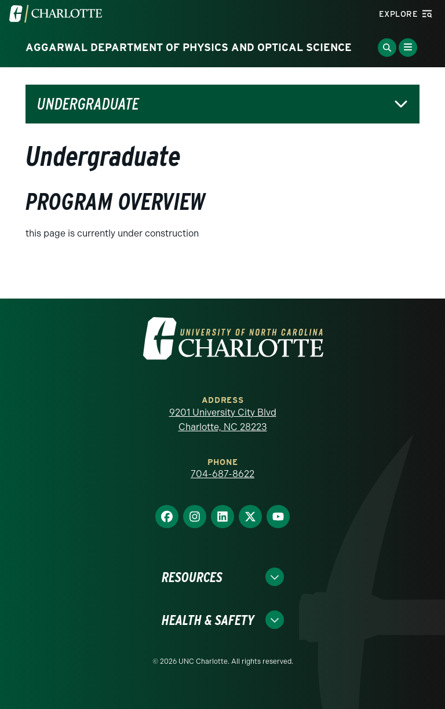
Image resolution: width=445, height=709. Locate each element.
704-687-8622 (222, 473)
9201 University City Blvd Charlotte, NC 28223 (222, 420)
